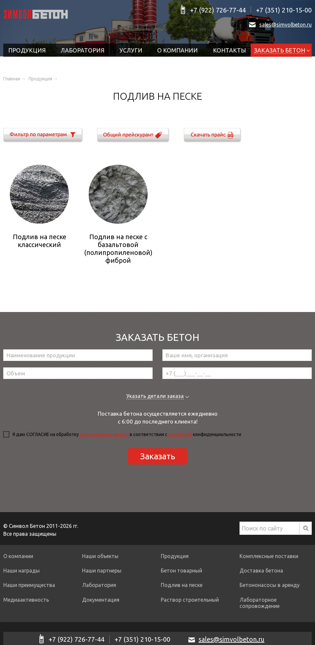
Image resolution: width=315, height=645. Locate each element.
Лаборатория (82, 50)
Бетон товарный (181, 570)
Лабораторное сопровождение (260, 603)
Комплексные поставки (269, 556)
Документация (100, 600)
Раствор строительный (190, 600)
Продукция (27, 50)
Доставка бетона (261, 570)
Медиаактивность (26, 600)
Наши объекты (100, 556)
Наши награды (21, 570)
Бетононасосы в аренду (270, 585)
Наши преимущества (29, 585)
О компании (177, 50)
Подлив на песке (181, 585)
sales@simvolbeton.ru (285, 25)
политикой (180, 434)
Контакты (229, 50)
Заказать (157, 456)
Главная (11, 78)
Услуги (130, 50)
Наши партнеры (101, 570)
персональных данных (104, 434)
